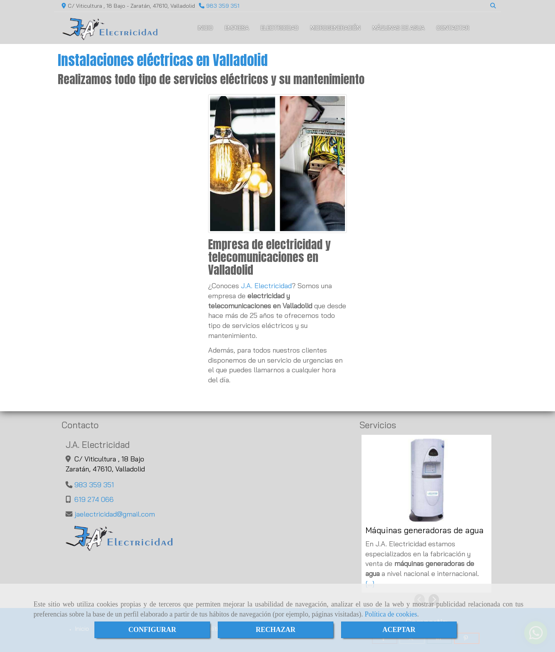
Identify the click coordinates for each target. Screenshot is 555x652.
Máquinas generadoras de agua (424, 530)
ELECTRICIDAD (279, 28)
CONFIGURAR (152, 629)
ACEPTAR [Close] (398, 629)
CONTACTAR (452, 28)
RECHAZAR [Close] (275, 629)
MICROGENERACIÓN (335, 28)
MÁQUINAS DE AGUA (398, 28)
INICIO (205, 28)
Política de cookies (391, 614)
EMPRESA (237, 28)
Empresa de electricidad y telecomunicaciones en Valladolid (269, 257)
